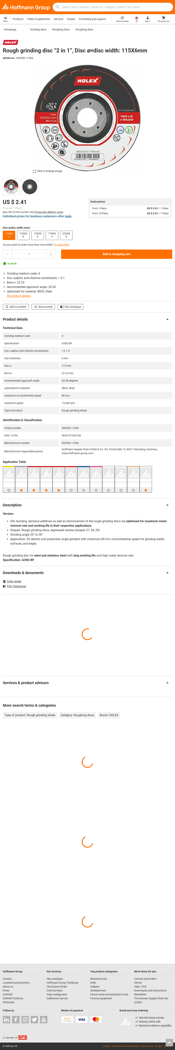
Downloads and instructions (150, 990)
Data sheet (12, 581)
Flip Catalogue (70, 306)
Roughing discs (61, 29)
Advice (138, 982)
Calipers (95, 986)
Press (6, 990)
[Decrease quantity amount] (7, 254)
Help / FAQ (140, 986)
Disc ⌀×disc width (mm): (17, 227)
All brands (8, 1002)
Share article (43, 306)
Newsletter (140, 994)
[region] (87, 186)
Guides (71, 19)
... (23, 29)
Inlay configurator (57, 994)
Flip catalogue (55, 978)
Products (18, 19)
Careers (7, 978)
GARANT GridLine (13, 998)
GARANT (8, 994)
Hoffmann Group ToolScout (62, 982)
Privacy (158, 1046)
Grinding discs (38, 29)
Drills (93, 982)
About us (8, 986)
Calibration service (57, 998)
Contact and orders (145, 978)
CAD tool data (55, 990)
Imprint (106, 1046)
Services (58, 19)
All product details (18, 296)
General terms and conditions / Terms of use (132, 1046)
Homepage (10, 29)
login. (68, 216)
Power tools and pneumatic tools (109, 994)
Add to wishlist (15, 306)
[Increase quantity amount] (51, 254)
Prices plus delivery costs (49, 212)
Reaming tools (98, 978)
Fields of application (38, 19)
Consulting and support (92, 19)
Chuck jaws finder (57, 986)
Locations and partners (16, 982)
